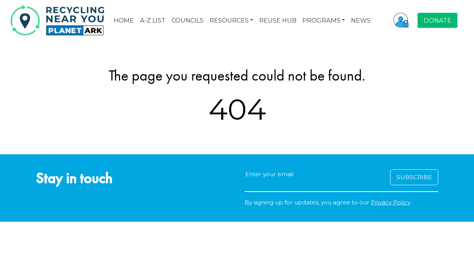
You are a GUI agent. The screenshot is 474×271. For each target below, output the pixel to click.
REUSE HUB (277, 20)
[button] (401, 20)
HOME (124, 20)
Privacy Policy (390, 202)
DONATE (437, 20)
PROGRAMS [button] (321, 20)
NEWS (361, 20)
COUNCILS (188, 20)
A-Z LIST (153, 20)
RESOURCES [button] (229, 20)
